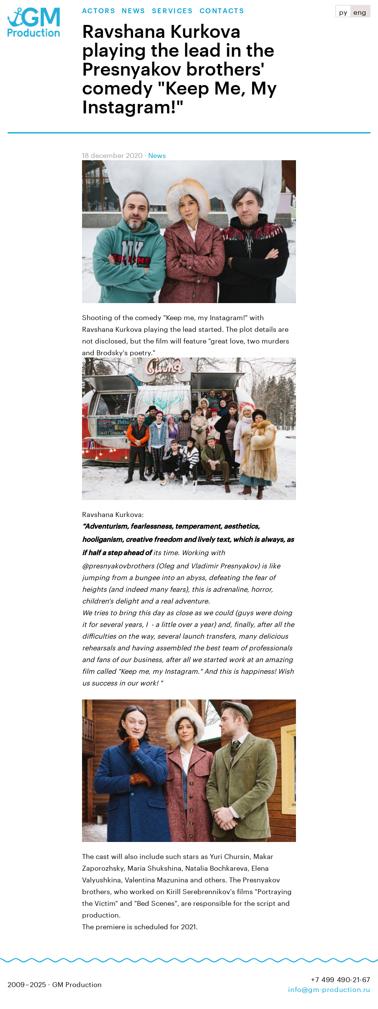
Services (173, 11)
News (134, 11)
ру (343, 11)
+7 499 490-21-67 (340, 978)
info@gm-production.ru (329, 988)
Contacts (222, 11)
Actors (99, 11)
